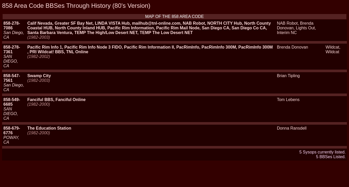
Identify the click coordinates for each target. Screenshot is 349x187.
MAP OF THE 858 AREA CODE (174, 16)
